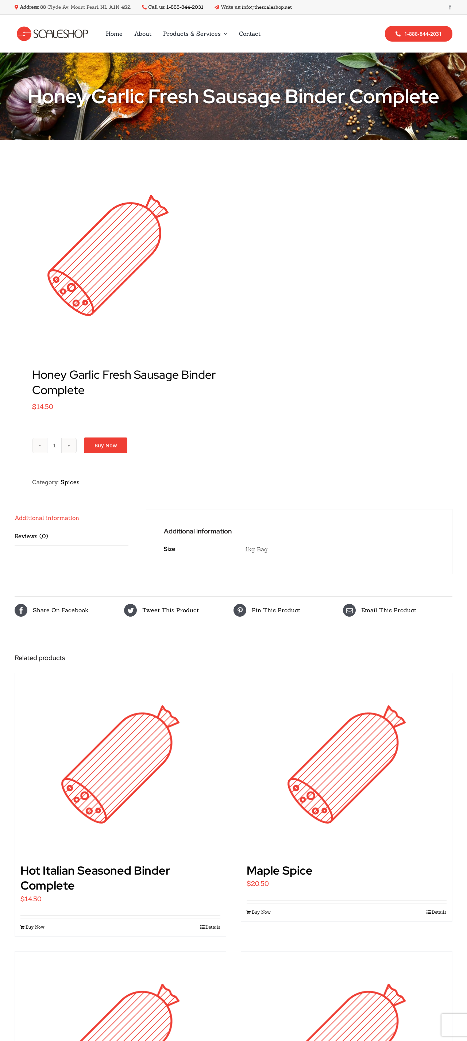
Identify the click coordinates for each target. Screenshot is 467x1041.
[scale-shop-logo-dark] (52, 29)
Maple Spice (280, 870)
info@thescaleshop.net (267, 7)
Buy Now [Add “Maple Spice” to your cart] (261, 912)
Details (212, 927)
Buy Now (105, 445)
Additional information (47, 517)
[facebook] (450, 7)
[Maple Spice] (346, 764)
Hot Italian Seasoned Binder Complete (95, 878)
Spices (70, 482)
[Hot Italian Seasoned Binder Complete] (120, 764)
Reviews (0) (31, 536)
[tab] (71, 518)
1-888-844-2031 (185, 7)
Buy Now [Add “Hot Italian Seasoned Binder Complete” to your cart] (35, 927)
